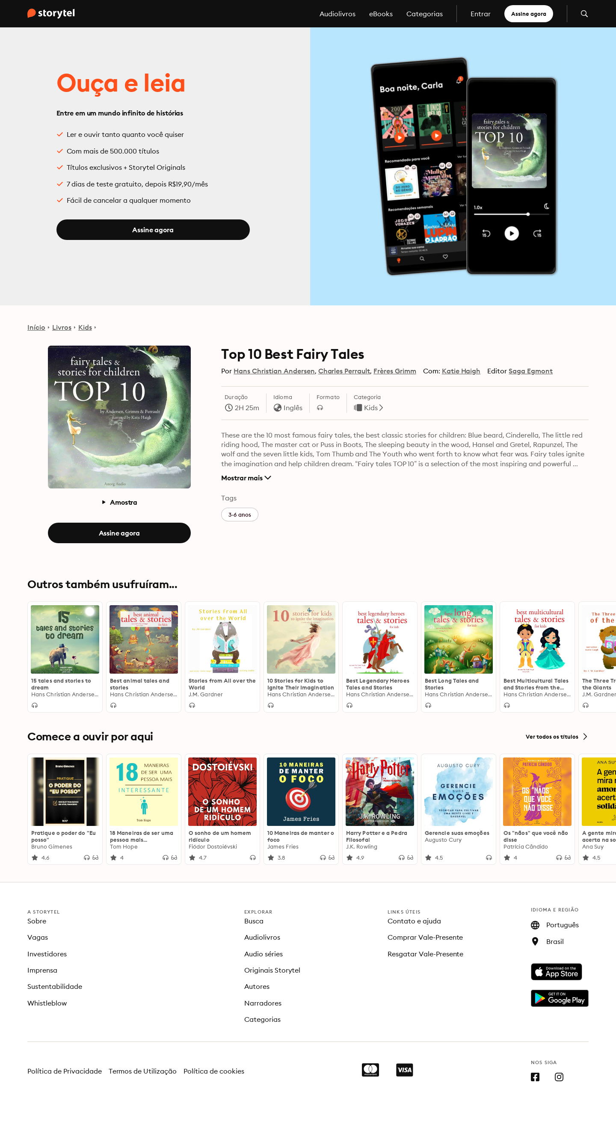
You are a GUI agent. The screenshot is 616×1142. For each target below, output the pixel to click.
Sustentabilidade (54, 986)
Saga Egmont (531, 371)
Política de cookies (214, 1071)
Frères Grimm (394, 371)
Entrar (481, 13)
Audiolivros (337, 13)
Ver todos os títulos (557, 736)
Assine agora (528, 13)
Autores (257, 986)
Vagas (37, 937)
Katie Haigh (461, 371)
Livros (61, 327)
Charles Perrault (344, 371)
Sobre (36, 921)
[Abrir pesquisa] (584, 13)
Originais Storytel (272, 970)
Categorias (424, 13)
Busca (254, 921)
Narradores (262, 1003)
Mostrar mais (246, 477)
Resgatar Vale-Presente (426, 954)
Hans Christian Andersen (274, 371)
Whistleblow (47, 1003)
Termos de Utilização (143, 1071)
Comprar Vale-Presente (425, 937)
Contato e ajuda (414, 921)
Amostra (119, 502)
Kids (85, 327)
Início (36, 327)
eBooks (381, 13)
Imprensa (42, 970)
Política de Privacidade (64, 1071)
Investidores (47, 954)
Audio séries (263, 954)
